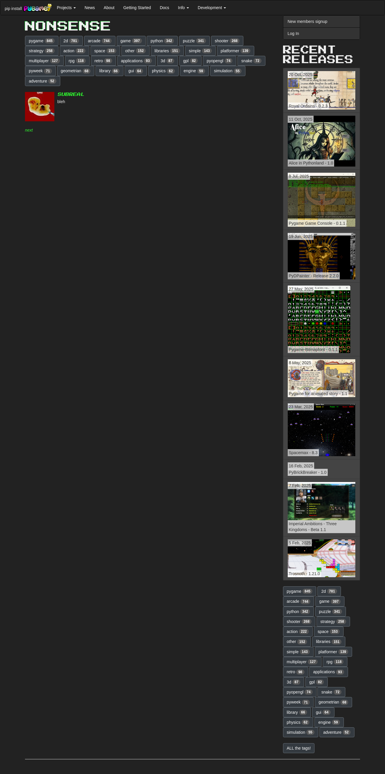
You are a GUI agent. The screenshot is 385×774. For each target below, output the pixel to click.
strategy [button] (42, 50)
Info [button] (183, 7)
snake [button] (251, 60)
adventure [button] (42, 81)
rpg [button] (77, 60)
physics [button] (163, 71)
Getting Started (137, 7)
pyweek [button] (40, 71)
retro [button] (103, 60)
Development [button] (212, 7)
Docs (164, 7)
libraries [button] (167, 50)
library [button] (109, 71)
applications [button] (136, 60)
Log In (293, 33)
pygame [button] (42, 40)
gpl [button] (190, 60)
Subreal (70, 94)
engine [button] (194, 71)
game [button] (131, 40)
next (29, 130)
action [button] (74, 50)
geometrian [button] (76, 71)
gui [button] (135, 71)
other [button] (135, 50)
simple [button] (200, 50)
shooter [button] (227, 40)
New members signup (307, 21)
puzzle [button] (194, 40)
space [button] (105, 50)
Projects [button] (66, 7)
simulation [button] (228, 71)
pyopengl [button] (219, 60)
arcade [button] (100, 40)
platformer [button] (235, 50)
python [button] (162, 40)
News (90, 7)
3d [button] (168, 60)
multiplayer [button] (44, 60)
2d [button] (71, 40)
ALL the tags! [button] (299, 748)
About (109, 7)
